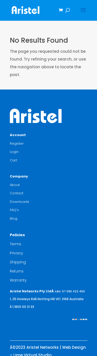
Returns (17, 271)
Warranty (18, 280)
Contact (16, 193)
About (15, 184)
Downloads (19, 201)
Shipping (18, 262)
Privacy (16, 253)
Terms (15, 244)
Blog (13, 218)
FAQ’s (14, 209)
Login (14, 151)
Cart (13, 160)
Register (17, 143)
